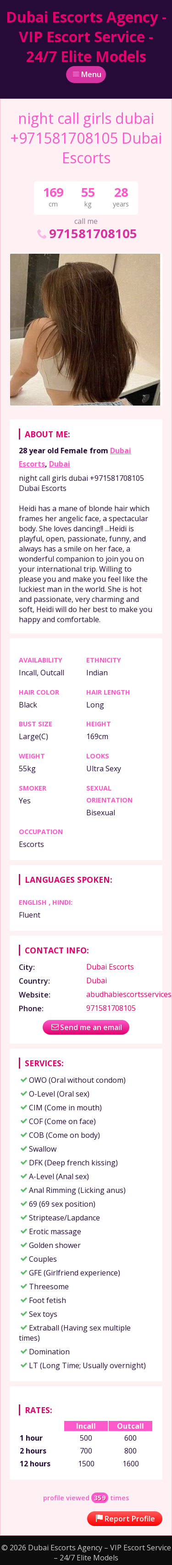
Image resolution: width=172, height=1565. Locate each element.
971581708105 (86, 233)
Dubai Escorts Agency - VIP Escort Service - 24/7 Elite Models (86, 36)
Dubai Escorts (110, 967)
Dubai (59, 464)
